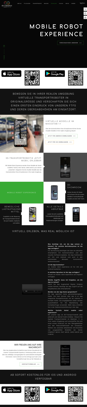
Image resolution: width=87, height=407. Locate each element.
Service (67, 3)
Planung (61, 3)
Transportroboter (37, 3)
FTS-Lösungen (27, 3)
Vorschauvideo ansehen (69, 42)
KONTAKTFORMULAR (29, 364)
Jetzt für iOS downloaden (58, 142)
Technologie (54, 3)
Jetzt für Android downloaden (60, 136)
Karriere (73, 3)
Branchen (46, 3)
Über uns (19, 3)
